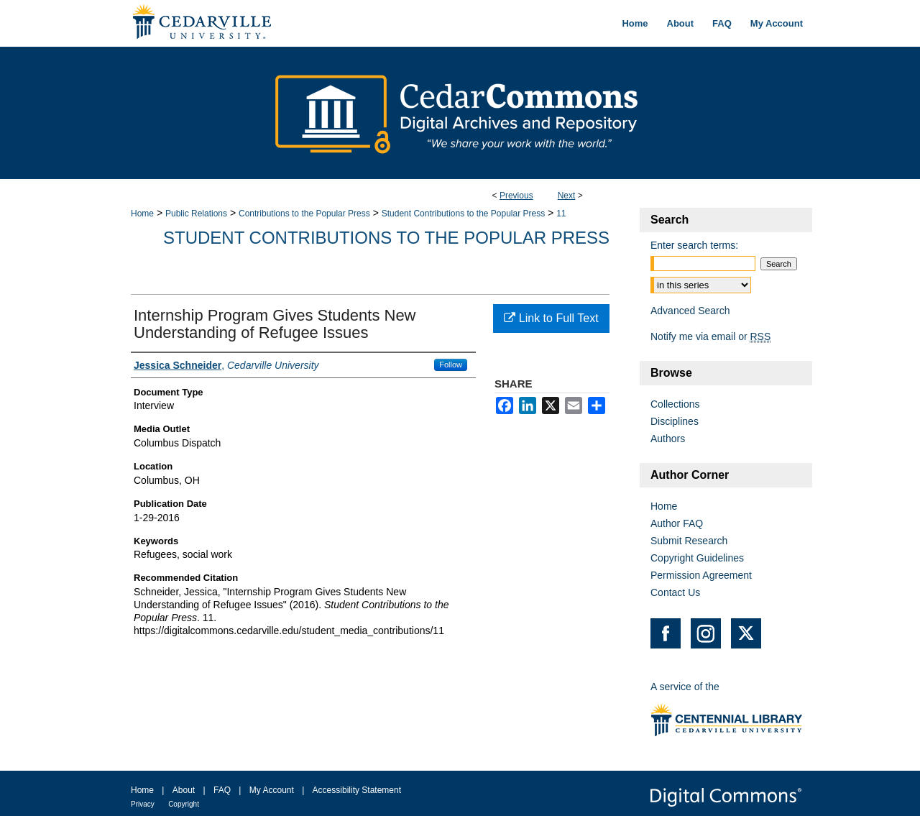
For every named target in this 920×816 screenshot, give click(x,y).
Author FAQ (676, 523)
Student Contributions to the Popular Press (463, 213)
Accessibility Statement (357, 790)
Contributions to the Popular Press (304, 213)
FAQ (222, 790)
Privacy (143, 804)
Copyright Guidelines (697, 558)
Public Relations (196, 213)
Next (567, 196)
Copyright (183, 804)
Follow (450, 364)
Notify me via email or (710, 336)
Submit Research (688, 540)
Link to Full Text (551, 318)
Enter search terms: (694, 245)
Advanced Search (690, 310)
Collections (674, 404)
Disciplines (674, 421)
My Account (271, 790)
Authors (667, 438)
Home (142, 213)
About (183, 790)
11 (561, 213)
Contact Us (675, 592)
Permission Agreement (701, 575)
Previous (516, 196)
